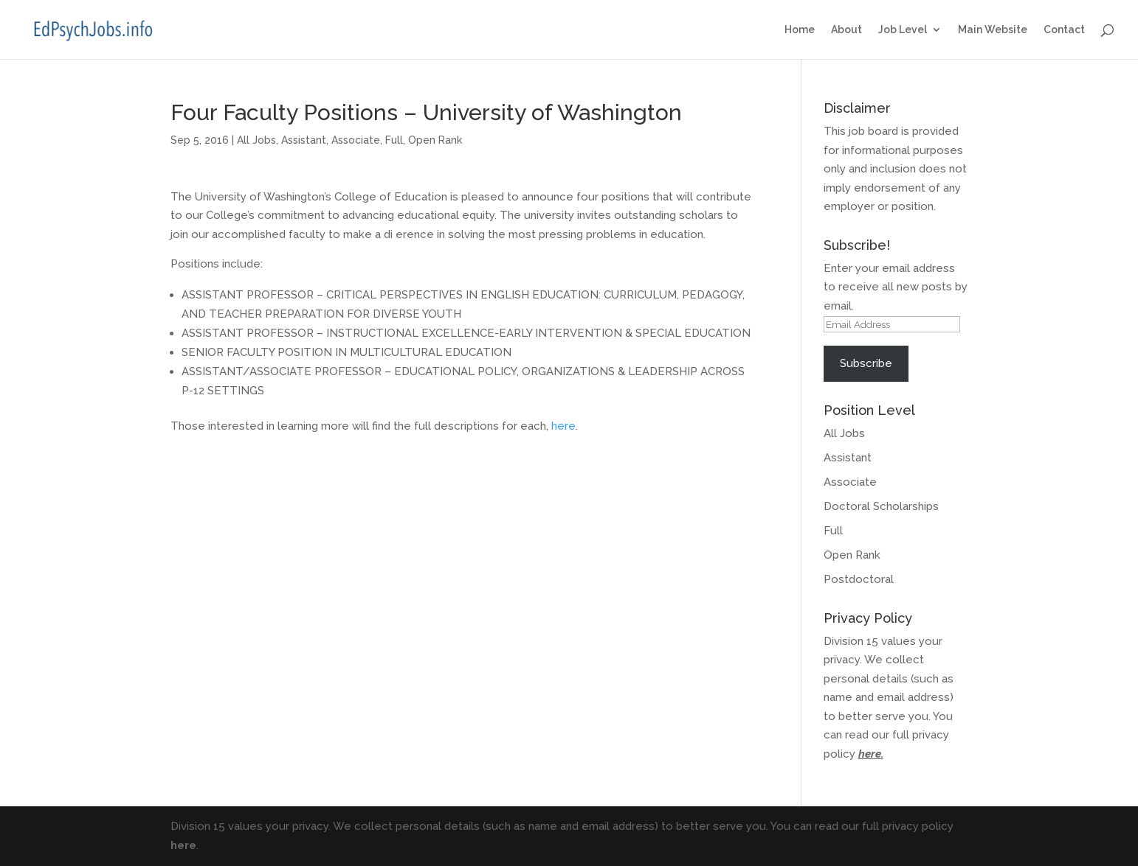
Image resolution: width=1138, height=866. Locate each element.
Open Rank (435, 140)
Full (394, 140)
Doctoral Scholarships (881, 506)
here (563, 426)
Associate (355, 140)
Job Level (902, 29)
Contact (1064, 29)
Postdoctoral (859, 579)
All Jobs (256, 140)
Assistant (303, 140)
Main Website (992, 29)
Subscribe (866, 363)
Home (799, 29)
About (846, 29)
